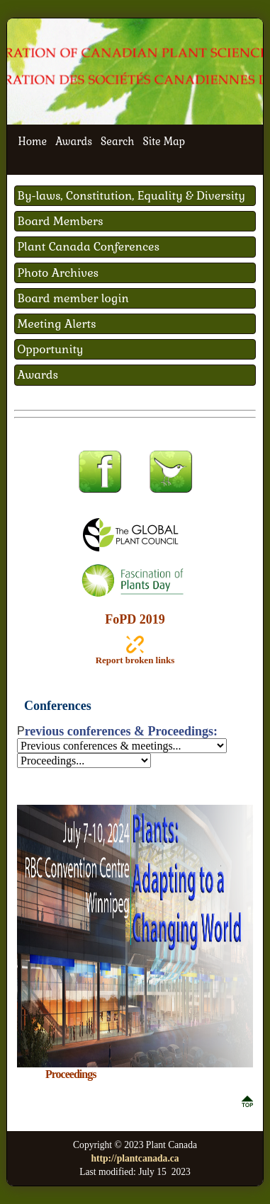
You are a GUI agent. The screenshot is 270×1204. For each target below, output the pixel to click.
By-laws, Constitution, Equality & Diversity (132, 195)
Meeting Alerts (57, 323)
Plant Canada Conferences (89, 246)
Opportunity (51, 349)
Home (32, 141)
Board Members (60, 221)
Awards (73, 141)
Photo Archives (58, 272)
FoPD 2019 (135, 619)
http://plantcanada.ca (135, 1158)
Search (117, 141)
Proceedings (70, 1074)
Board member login (73, 298)
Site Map (163, 141)
